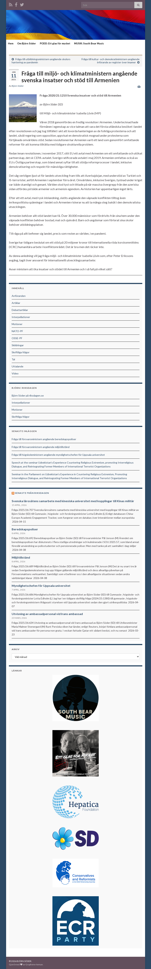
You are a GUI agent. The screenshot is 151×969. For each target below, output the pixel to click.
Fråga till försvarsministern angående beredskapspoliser (44, 439)
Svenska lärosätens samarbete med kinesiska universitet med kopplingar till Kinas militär (73, 501)
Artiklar (16, 302)
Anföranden (19, 295)
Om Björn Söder (26, 43)
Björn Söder (18, 85)
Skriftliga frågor (20, 352)
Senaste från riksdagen (32, 493)
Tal (13, 359)
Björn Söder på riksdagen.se (28, 395)
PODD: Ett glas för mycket (55, 43)
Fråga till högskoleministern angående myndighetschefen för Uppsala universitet (58, 454)
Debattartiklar (20, 309)
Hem (10, 43)
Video (15, 373)
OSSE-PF (17, 338)
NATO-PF (17, 331)
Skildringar (18, 345)
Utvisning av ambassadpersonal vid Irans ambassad (47, 614)
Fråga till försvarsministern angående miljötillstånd (40, 446)
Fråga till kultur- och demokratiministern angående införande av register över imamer (111, 61)
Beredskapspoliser (25, 529)
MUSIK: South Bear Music (89, 43)
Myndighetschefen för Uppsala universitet (41, 585)
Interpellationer (21, 317)
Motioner (17, 324)
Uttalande (17, 366)
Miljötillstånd (21, 557)
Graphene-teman (34, 964)
